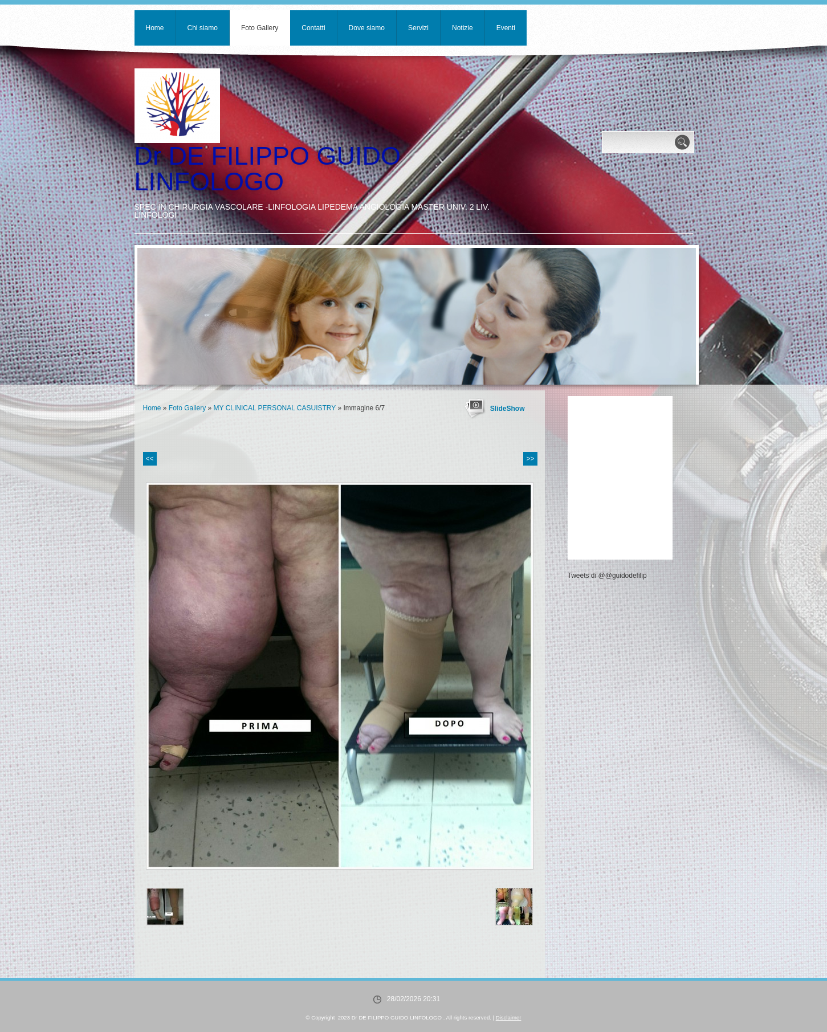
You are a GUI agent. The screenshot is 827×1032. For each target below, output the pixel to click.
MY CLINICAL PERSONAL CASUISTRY (275, 408)
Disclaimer (509, 1017)
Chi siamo (203, 28)
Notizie (462, 28)
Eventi (505, 28)
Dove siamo (367, 28)
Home (155, 28)
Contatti (313, 28)
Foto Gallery (259, 28)
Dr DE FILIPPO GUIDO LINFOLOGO (268, 168)
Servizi (418, 28)
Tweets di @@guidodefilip (607, 576)
